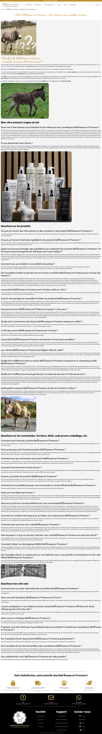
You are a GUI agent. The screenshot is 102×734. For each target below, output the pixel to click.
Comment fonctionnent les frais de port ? (21, 467)
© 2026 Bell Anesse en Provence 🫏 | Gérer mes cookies (51, 732)
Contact (51, 702)
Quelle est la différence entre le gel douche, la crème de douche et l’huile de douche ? (43, 374)
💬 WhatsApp (72, 4)
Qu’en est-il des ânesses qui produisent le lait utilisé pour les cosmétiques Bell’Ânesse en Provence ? (50, 127)
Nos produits (38, 4)
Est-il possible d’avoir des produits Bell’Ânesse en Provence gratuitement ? (38, 638)
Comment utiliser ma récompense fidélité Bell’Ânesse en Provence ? (34, 544)
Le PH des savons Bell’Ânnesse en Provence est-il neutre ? (29, 330)
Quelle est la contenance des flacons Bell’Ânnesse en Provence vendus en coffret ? (42, 321)
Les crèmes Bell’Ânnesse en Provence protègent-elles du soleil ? (32, 350)
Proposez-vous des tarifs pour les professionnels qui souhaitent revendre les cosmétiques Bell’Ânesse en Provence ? (51, 628)
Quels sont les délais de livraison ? (18, 492)
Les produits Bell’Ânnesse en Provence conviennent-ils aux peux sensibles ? (38, 339)
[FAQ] (23, 697)
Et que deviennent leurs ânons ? (17, 143)
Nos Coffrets (28, 4)
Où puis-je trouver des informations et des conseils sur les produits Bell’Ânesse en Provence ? (47, 230)
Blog (65, 4)
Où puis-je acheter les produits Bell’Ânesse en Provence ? (29, 476)
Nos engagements (50, 4)
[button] (89, 5)
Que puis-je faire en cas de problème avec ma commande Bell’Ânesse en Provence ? (43, 503)
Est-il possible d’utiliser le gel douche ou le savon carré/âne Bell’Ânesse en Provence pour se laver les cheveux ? (50, 274)
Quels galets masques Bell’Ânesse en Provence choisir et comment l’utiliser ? (39, 388)
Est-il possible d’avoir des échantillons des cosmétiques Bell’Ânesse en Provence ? (41, 645)
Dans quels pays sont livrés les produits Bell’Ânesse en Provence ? (33, 449)
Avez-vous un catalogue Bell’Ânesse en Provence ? (26, 618)
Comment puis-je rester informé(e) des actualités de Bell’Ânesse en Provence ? (40, 588)
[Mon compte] (92, 4)
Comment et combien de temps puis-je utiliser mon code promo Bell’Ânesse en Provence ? (45, 515)
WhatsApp (79, 702)
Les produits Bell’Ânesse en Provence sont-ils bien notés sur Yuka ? (34, 289)
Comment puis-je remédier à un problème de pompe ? (28, 263)
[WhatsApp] (79, 697)
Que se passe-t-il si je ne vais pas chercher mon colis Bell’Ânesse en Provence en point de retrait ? (49, 535)
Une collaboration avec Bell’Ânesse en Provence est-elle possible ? (34, 656)
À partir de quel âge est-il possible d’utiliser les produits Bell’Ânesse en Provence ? (41, 298)
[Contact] (51, 697)
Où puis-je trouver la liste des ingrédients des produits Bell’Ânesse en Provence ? (41, 239)
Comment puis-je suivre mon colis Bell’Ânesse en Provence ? (30, 524)
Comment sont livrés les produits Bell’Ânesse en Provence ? (30, 440)
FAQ (59, 4)
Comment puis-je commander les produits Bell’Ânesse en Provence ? (35, 458)
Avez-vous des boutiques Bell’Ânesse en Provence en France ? (31, 597)
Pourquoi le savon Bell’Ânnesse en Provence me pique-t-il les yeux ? (34, 309)
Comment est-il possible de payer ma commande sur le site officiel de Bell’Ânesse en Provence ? (48, 485)
